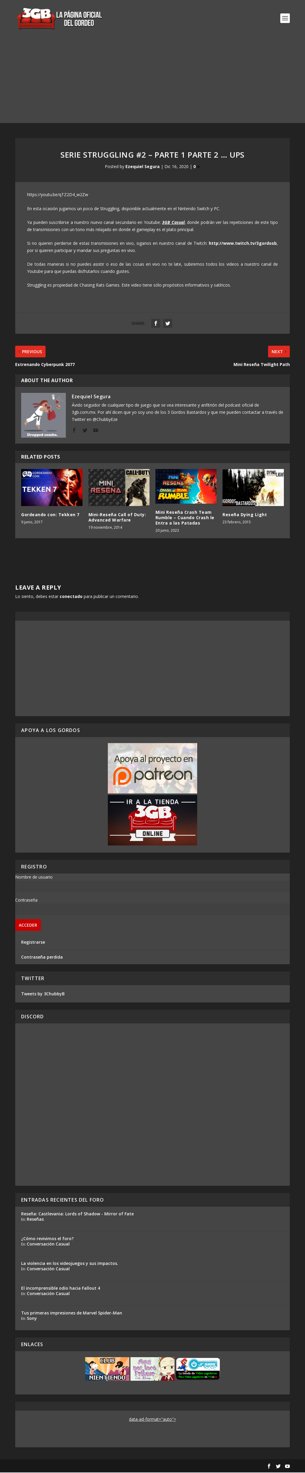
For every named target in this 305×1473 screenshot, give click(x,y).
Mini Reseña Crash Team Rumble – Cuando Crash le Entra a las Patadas (184, 518)
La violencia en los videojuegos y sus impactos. (69, 1264)
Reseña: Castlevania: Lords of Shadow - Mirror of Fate (77, 1214)
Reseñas (35, 1220)
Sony (32, 1319)
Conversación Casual (48, 1244)
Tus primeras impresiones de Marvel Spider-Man (71, 1313)
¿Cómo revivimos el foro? (47, 1239)
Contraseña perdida (42, 957)
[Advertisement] (152, 82)
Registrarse (33, 943)
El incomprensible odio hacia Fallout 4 (60, 1288)
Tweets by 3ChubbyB (43, 994)
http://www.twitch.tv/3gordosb (243, 244)
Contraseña (26, 900)
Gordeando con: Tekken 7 (50, 515)
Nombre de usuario (34, 877)
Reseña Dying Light (244, 515)
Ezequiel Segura (142, 167)
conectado (71, 597)
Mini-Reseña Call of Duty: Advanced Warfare (117, 517)
